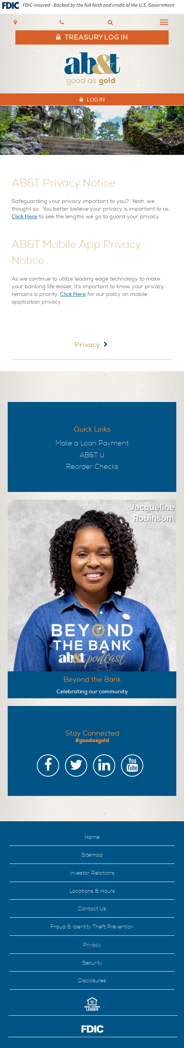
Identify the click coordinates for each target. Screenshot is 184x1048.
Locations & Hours (92, 891)
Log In (96, 99)
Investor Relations (92, 873)
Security (92, 963)
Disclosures (92, 980)
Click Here (24, 216)
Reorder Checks (92, 466)
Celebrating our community (92, 691)
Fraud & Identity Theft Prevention (92, 926)
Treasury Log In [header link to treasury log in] (96, 37)
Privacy (87, 344)
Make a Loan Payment (92, 443)
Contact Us (92, 908)
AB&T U (92, 455)
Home (92, 837)
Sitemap (92, 855)
